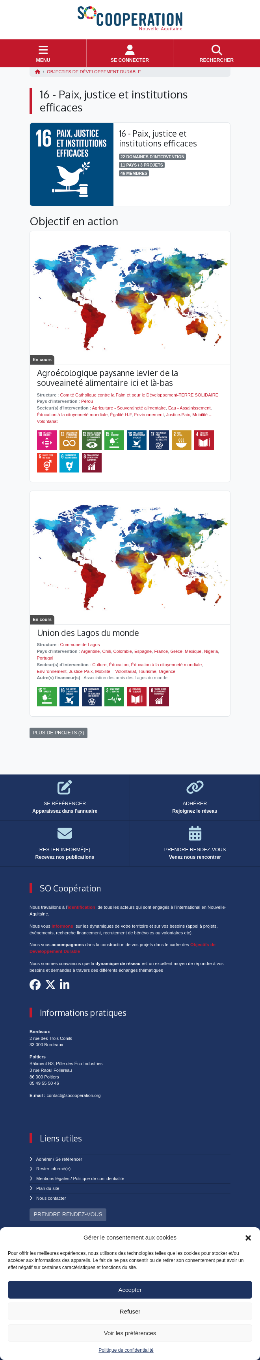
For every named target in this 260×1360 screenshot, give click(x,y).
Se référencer (69, 1159)
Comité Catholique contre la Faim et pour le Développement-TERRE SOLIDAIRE (139, 395)
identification (81, 907)
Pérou (87, 401)
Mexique (193, 651)
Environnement (148, 414)
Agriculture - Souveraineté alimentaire (129, 408)
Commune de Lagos (80, 644)
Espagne (143, 651)
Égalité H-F (121, 414)
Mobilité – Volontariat (115, 671)
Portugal (45, 658)
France (161, 651)
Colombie (122, 651)
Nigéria (211, 651)
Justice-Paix (178, 414)
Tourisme (147, 671)
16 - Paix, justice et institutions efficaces (158, 138)
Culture (99, 664)
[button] (248, 1237)
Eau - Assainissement (189, 408)
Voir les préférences (130, 1333)
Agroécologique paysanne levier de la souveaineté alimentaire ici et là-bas (107, 377)
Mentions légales (52, 1178)
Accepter (129, 1289)
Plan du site (47, 1188)
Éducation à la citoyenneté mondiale (72, 414)
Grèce (176, 651)
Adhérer (44, 1159)
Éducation (118, 664)
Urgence (167, 671)
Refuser (130, 1311)
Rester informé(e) (53, 1168)
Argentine (90, 651)
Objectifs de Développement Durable (94, 71)
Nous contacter (51, 1198)
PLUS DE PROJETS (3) (58, 733)
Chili (106, 651)
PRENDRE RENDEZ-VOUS (68, 1214)
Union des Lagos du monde (88, 632)
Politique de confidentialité (125, 1350)
